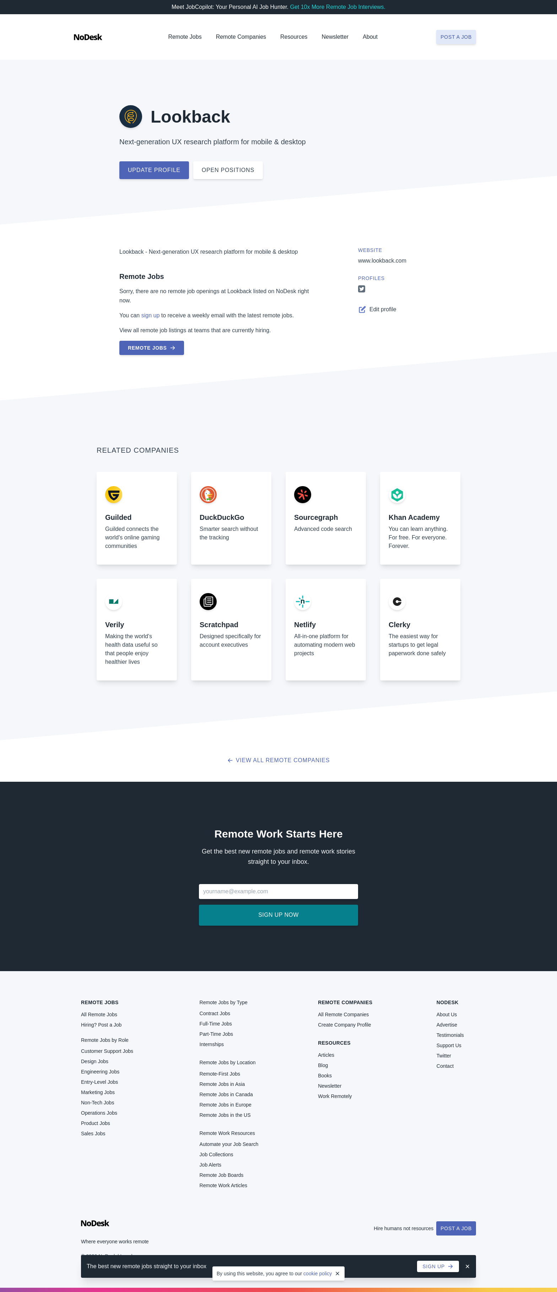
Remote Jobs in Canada (226, 1094)
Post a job (456, 37)
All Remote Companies (343, 1014)
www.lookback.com (382, 261)
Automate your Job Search (229, 1144)
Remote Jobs (184, 37)
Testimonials (450, 1035)
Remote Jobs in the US (225, 1115)
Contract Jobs (215, 1013)
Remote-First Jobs (220, 1074)
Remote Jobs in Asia (222, 1084)
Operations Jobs (99, 1113)
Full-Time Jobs (216, 1024)
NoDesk (448, 1002)
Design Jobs (94, 1061)
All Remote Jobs (99, 1014)
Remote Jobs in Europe (226, 1105)
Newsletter (335, 37)
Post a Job (456, 1228)
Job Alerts (210, 1165)
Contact (445, 1066)
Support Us (449, 1045)
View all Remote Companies (278, 760)
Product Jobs (95, 1123)
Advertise (447, 1025)
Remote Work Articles (223, 1185)
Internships (212, 1044)
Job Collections (216, 1154)
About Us (447, 1014)
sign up (150, 315)
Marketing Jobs (98, 1092)
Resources (334, 1043)
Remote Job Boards (222, 1175)
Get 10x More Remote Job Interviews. (337, 7)
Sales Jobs (93, 1133)
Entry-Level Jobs (99, 1082)
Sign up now (278, 915)
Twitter (444, 1056)
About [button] (370, 37)
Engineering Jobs (100, 1072)
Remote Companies (241, 37)
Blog (323, 1065)
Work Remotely (335, 1096)
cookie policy (317, 1273)
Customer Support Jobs (107, 1051)
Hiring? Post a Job (101, 1025)
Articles (326, 1055)
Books (325, 1075)
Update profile (154, 170)
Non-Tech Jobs (97, 1102)
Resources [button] (293, 37)
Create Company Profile (344, 1025)
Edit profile (377, 309)
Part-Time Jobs (216, 1034)
